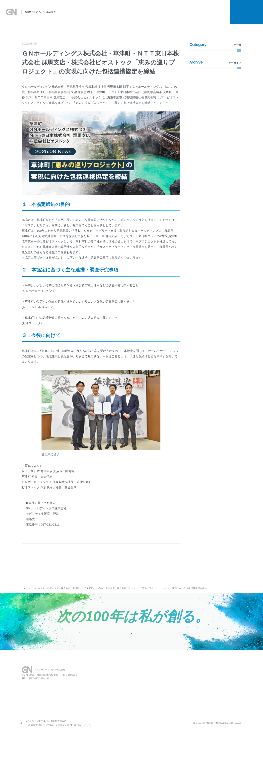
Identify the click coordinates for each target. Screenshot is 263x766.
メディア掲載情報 (202, 83)
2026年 (196, 128)
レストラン (162, 685)
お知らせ (218, 15)
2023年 (196, 158)
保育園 (159, 691)
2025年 (196, 138)
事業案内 (145, 15)
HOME (128, 685)
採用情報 (197, 15)
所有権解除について (205, 8)
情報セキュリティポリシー (216, 716)
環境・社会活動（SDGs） (92, 44)
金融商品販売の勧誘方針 (214, 703)
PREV (51, 563)
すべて (196, 54)
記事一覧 (97, 563)
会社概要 (179, 15)
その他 (196, 103)
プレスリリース (49, 44)
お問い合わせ (184, 691)
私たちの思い (94, 15)
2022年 (196, 167)
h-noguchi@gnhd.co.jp (53, 520)
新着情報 (67, 44)
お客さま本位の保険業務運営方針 (220, 709)
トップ (25, 595)
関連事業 (162, 15)
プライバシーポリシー (213, 691)
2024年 (196, 148)
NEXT (150, 563)
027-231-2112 (34, 705)
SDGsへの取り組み (121, 15)
